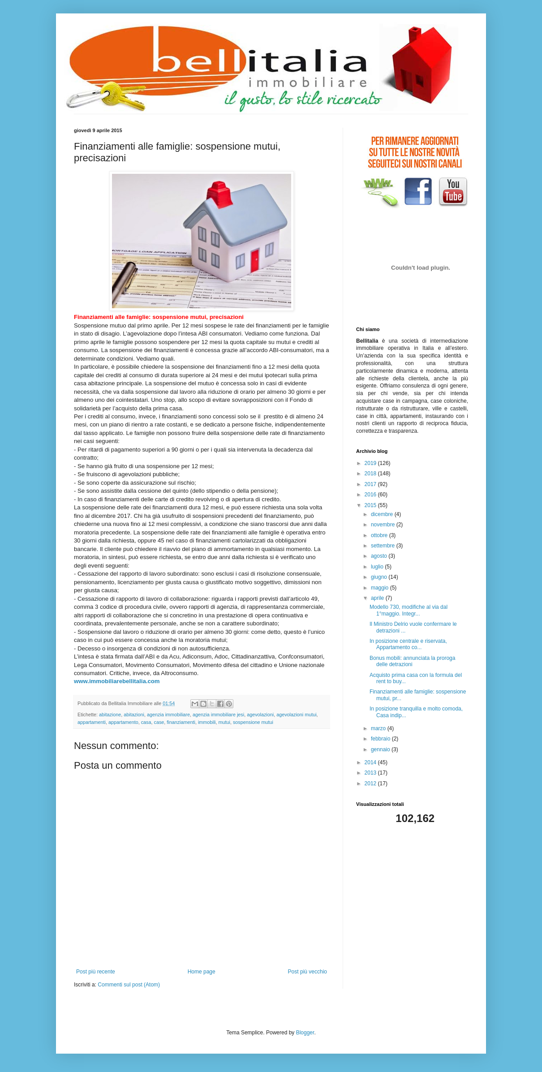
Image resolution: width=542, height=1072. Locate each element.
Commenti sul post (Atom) (129, 985)
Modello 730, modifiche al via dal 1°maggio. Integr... (408, 610)
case (159, 722)
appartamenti (91, 722)
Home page (201, 972)
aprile (378, 598)
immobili (207, 722)
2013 (371, 773)
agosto (379, 556)
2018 (371, 473)
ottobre (380, 535)
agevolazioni (260, 714)
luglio (378, 567)
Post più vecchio (307, 972)
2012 (371, 783)
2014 (371, 762)
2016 (371, 494)
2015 (371, 505)
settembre (383, 545)
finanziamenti (181, 722)
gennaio (381, 749)
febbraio (381, 739)
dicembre (383, 514)
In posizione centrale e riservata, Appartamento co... (408, 644)
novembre (383, 524)
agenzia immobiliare (168, 714)
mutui (224, 722)
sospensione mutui (253, 722)
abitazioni (134, 714)
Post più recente (95, 972)
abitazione (110, 714)
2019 (371, 463)
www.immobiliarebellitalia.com (117, 681)
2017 (371, 484)
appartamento (123, 722)
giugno (379, 577)
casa (146, 722)
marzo (379, 728)
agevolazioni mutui (296, 714)
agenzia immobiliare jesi (218, 714)
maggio (380, 588)
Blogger (305, 1032)
